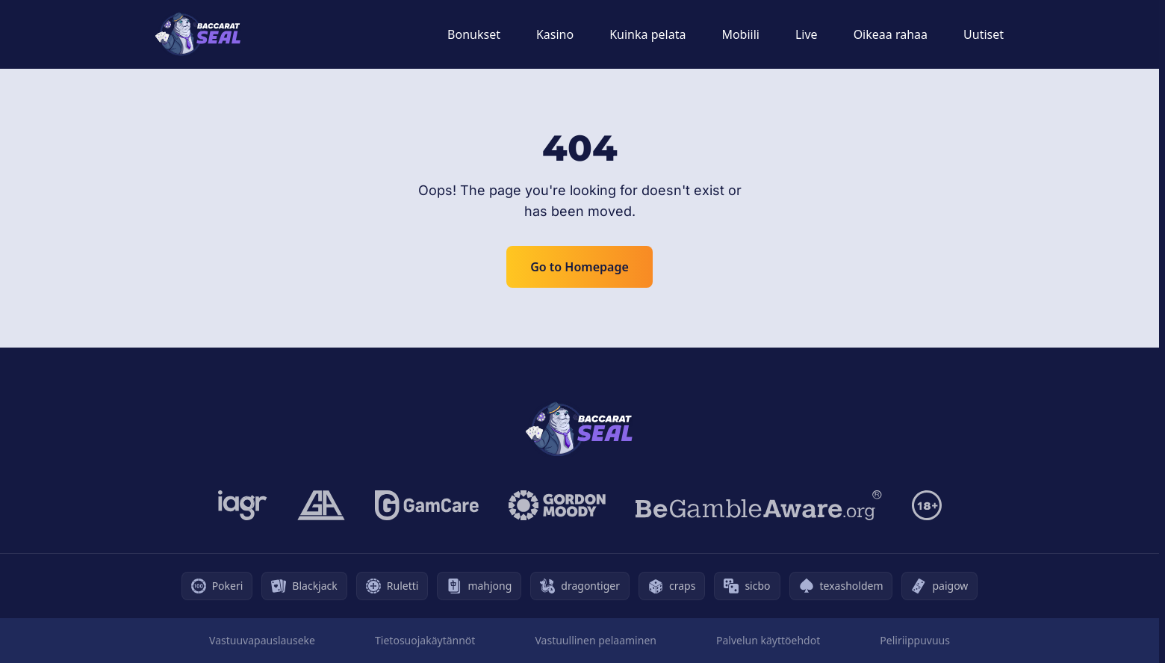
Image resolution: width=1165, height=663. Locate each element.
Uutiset (983, 34)
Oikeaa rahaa (891, 34)
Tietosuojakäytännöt (425, 640)
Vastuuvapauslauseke (262, 640)
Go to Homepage (579, 267)
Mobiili (740, 34)
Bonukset (473, 34)
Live (806, 34)
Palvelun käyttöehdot (768, 640)
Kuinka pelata (647, 34)
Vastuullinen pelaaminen (595, 640)
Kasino (555, 34)
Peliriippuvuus (915, 640)
